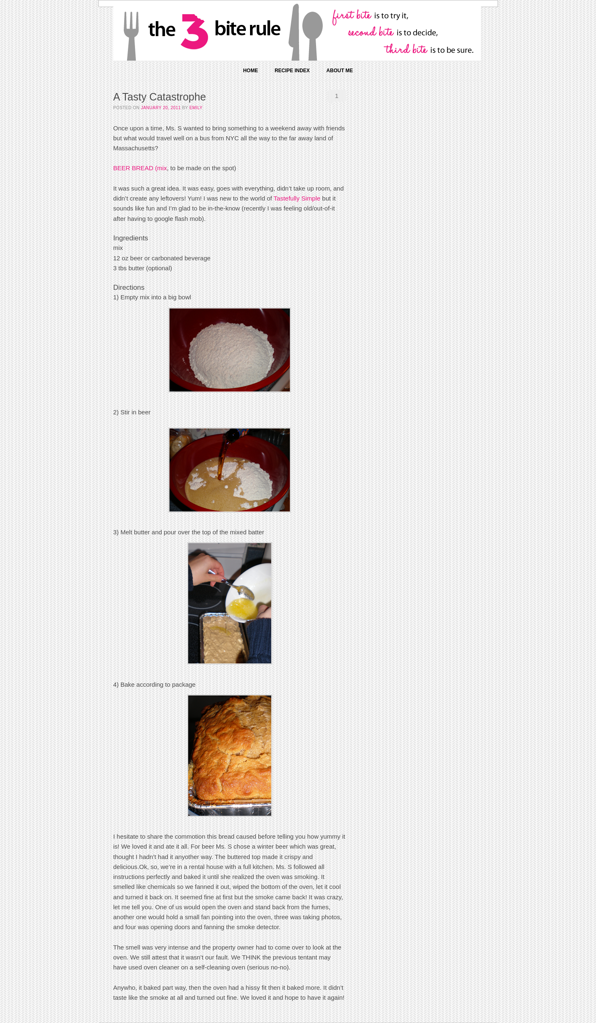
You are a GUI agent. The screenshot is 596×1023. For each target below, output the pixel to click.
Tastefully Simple (297, 198)
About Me (339, 70)
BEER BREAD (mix (140, 167)
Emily (196, 107)
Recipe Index (292, 70)
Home (250, 70)
